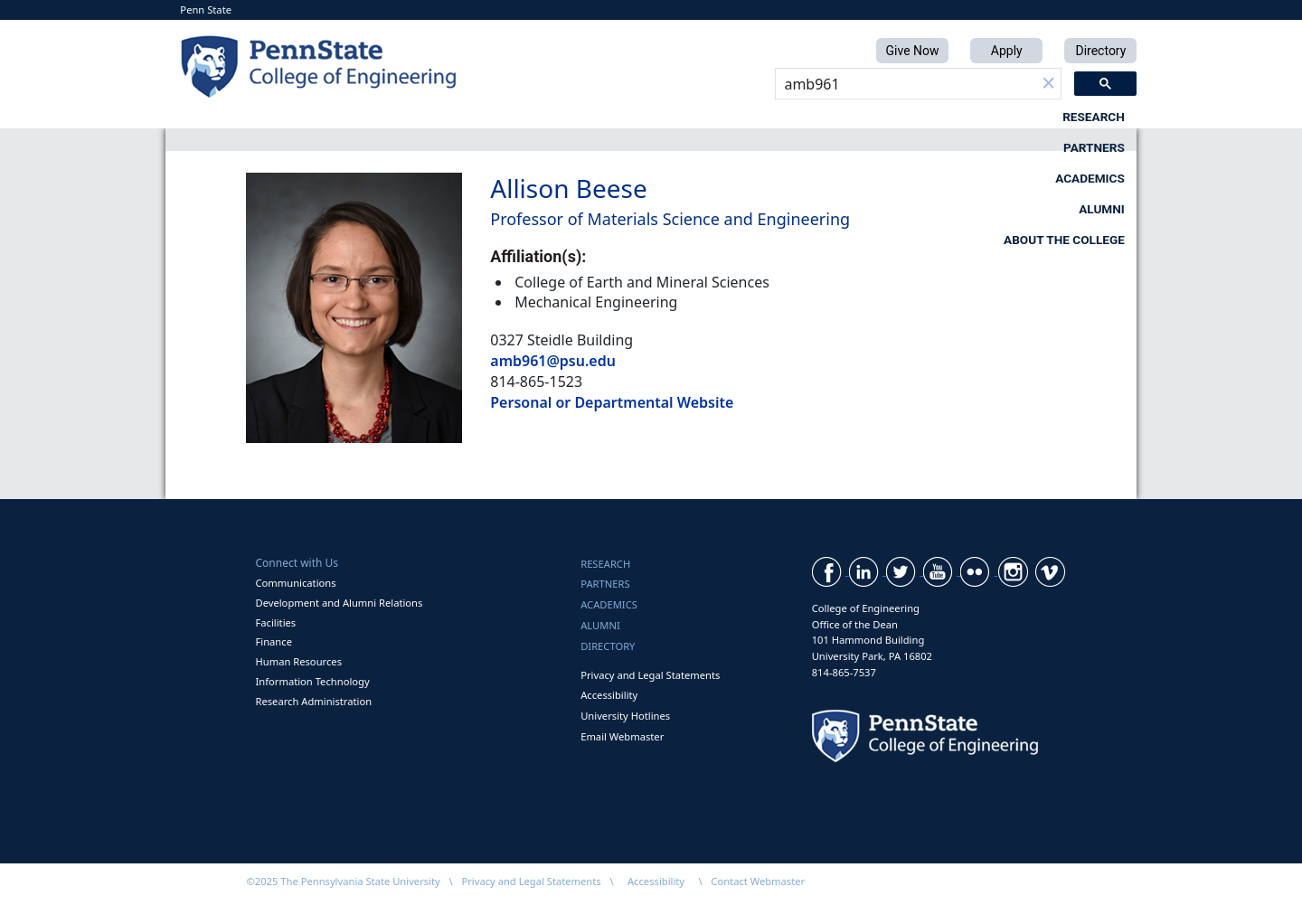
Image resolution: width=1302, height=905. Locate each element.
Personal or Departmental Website (611, 402)
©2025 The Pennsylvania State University (342, 881)
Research (437, 116)
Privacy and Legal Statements (650, 675)
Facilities (275, 622)
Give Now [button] (912, 50)
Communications (295, 582)
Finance (273, 641)
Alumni (891, 116)
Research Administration (313, 701)
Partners (588, 116)
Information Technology (312, 681)
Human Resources (298, 661)
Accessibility (608, 695)
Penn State (205, 9)
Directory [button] (1100, 50)
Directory (607, 646)
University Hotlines (625, 715)
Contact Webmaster (758, 881)
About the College (1064, 116)
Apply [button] (1007, 50)
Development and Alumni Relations (338, 602)
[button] (1049, 84)
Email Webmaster (622, 736)
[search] (905, 84)
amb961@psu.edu (553, 361)
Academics (743, 116)
